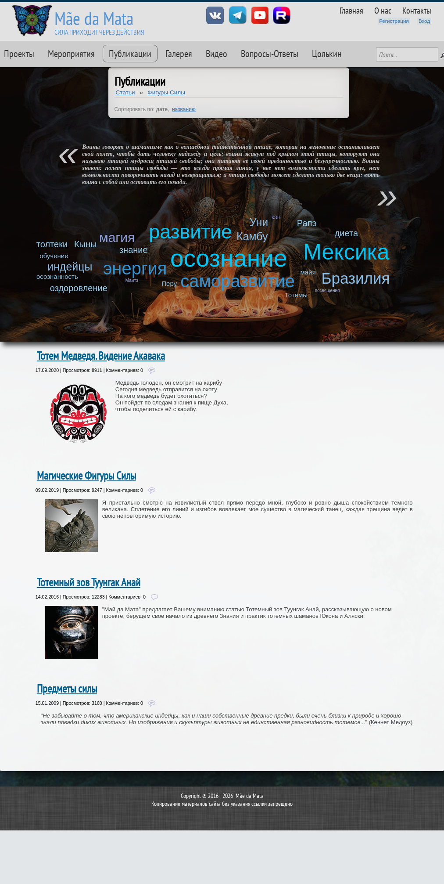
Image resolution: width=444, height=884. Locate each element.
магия (117, 237)
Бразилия (355, 278)
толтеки (52, 244)
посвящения (327, 290)
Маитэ (131, 280)
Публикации (130, 53)
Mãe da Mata (93, 18)
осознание (228, 258)
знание (133, 250)
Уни (259, 222)
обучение (53, 256)
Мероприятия (71, 53)
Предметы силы (67, 689)
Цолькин (327, 53)
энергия (135, 268)
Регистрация (394, 21)
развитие (190, 231)
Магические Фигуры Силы (86, 476)
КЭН (276, 217)
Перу (169, 283)
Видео (216, 53)
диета (346, 233)
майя (307, 272)
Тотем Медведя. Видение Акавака (101, 356)
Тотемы (296, 295)
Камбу (252, 236)
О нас (382, 10)
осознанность (57, 276)
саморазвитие (237, 281)
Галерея (178, 53)
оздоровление (78, 288)
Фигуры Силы (166, 92)
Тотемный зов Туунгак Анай (88, 582)
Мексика (346, 252)
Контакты (416, 10)
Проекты (19, 53)
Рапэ (307, 223)
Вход (424, 21)
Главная (351, 10)
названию (184, 109)
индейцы (70, 266)
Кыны (85, 244)
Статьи (125, 92)
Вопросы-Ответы (269, 53)
